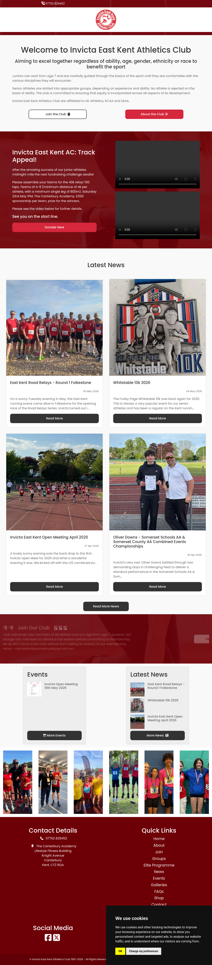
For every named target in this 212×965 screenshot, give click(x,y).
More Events (54, 735)
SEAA (125, 101)
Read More (54, 418)
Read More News (106, 606)
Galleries (159, 885)
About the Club (154, 114)
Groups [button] (159, 858)
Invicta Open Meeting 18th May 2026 (61, 686)
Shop (159, 898)
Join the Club (57, 114)
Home (159, 838)
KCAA (109, 101)
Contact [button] (159, 904)
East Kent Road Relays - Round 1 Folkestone (166, 686)
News (159, 871)
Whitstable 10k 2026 (162, 700)
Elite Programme (159, 865)
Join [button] (159, 852)
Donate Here (54, 227)
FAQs (159, 891)
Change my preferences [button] (143, 951)
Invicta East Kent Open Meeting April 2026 (165, 718)
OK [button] (120, 951)
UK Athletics (94, 101)
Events (159, 878)
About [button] (159, 845)
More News (157, 735)
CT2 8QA (57, 865)
